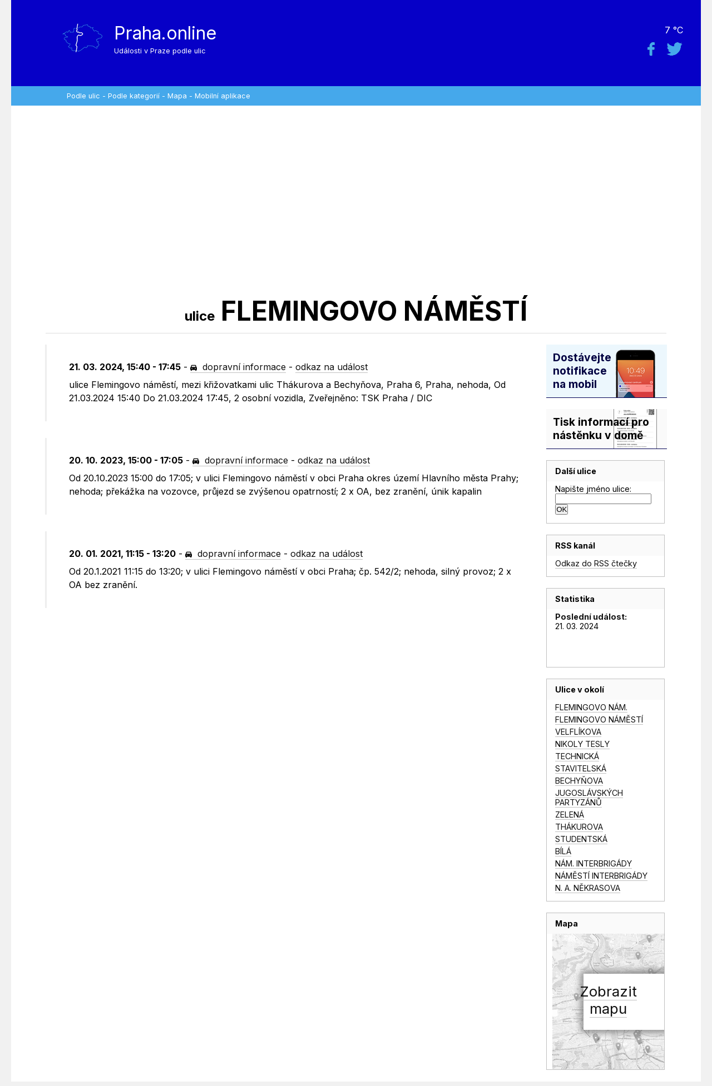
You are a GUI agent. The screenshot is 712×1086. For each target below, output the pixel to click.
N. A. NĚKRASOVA (587, 888)
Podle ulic (83, 96)
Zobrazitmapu (608, 1000)
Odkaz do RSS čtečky (596, 563)
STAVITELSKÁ (580, 768)
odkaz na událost (331, 366)
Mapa (177, 96)
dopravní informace (238, 366)
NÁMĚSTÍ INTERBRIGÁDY (601, 875)
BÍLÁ (563, 851)
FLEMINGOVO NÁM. (591, 707)
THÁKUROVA (579, 826)
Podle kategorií (134, 96)
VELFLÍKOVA (578, 731)
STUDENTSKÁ (581, 839)
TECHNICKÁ (577, 756)
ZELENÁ (569, 814)
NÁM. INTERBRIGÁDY (593, 863)
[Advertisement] (356, 200)
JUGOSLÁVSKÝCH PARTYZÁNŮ (589, 797)
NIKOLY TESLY (582, 744)
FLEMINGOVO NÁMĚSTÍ (599, 719)
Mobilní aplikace (222, 96)
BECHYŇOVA (579, 780)
